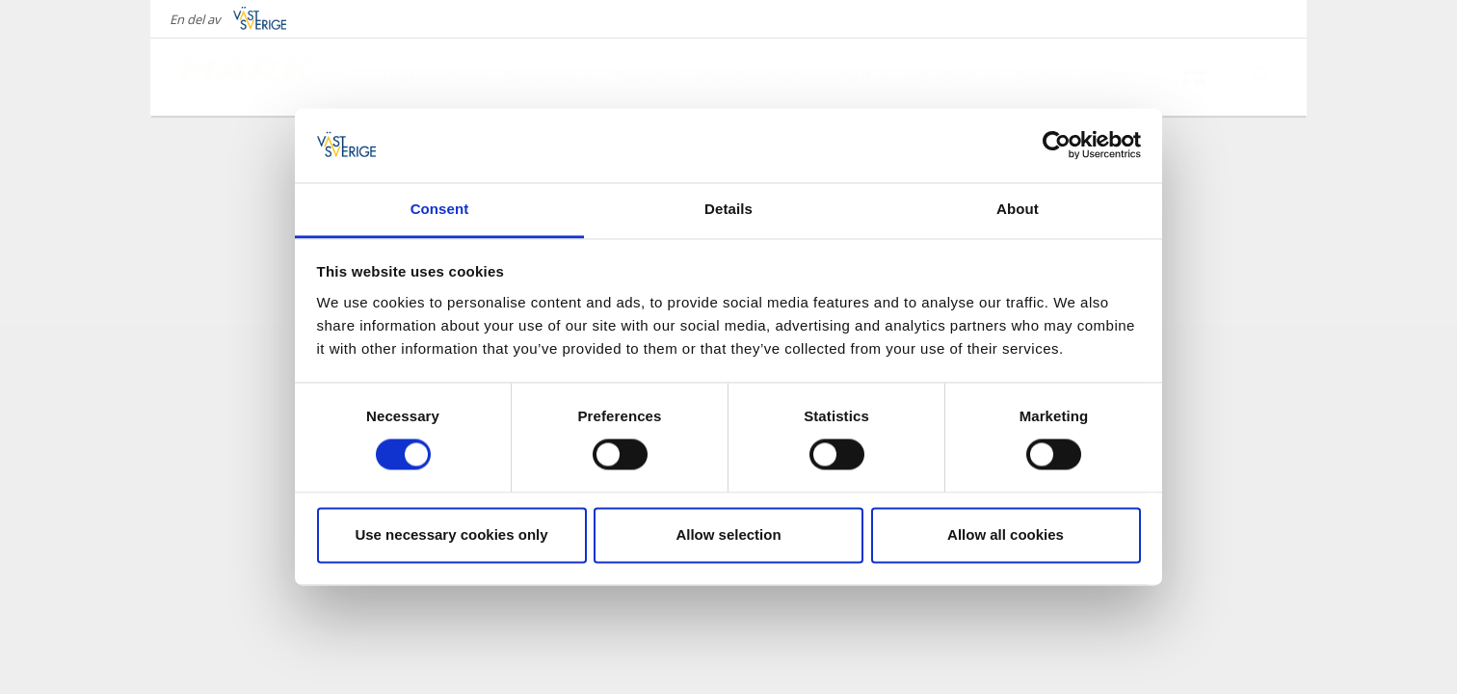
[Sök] (1262, 76)
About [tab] (1017, 208)
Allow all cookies (1005, 534)
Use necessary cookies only (451, 534)
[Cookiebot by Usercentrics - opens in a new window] (1056, 145)
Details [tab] (728, 208)
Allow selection (728, 534)
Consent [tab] (440, 208)
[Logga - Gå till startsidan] (246, 77)
